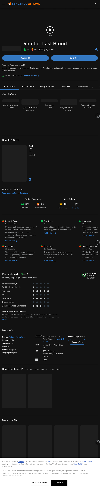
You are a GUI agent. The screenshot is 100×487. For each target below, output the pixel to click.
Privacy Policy (87, 461)
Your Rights (78, 464)
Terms (50, 461)
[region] (50, 472)
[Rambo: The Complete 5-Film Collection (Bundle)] (34, 149)
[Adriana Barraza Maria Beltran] (88, 115)
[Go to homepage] (24, 4)
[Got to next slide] (97, 115)
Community (62, 208)
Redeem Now (77, 342)
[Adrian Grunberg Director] (11, 115)
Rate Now (76, 208)
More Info (66, 87)
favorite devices (31, 76)
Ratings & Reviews (47, 87)
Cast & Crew (9, 87)
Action (11, 337)
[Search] (96, 4)
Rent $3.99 (25, 58)
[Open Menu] (4, 4)
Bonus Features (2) (85, 87)
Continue (59, 483)
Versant (21, 461)
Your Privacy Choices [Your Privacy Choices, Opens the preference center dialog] (40, 483)
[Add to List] (96, 49)
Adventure (20, 337)
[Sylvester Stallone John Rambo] (30, 115)
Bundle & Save (28, 87)
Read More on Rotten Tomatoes (16, 193)
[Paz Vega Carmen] (49, 115)
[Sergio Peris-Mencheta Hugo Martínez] (68, 115)
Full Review (11, 241)
